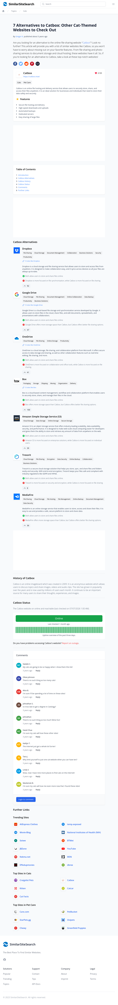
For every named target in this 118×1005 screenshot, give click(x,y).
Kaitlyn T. (26, 743)
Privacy (93, 973)
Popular (6, 973)
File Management (64, 499)
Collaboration (72, 253)
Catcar (70, 888)
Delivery (73, 383)
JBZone (23, 848)
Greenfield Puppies (76, 928)
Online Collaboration (74, 297)
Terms (93, 979)
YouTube (71, 848)
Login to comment (26, 799)
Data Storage (40, 421)
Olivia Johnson (29, 677)
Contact (35, 973)
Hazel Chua (27, 730)
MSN (69, 856)
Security (98, 253)
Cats (25, 11)
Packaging (27, 383)
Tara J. (25, 756)
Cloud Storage (39, 253)
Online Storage (52, 341)
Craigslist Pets (27, 880)
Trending (7, 979)
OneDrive (27, 336)
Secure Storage (66, 421)
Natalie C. (27, 664)
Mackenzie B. (28, 783)
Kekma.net (25, 856)
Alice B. (26, 690)
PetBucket (72, 911)
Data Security (62, 459)
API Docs (36, 984)
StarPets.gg (25, 920)
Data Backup (89, 297)
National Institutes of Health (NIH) (84, 832)
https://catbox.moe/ (31, 76)
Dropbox (27, 248)
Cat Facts (24, 896)
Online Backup (75, 459)
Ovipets (71, 920)
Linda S (26, 770)
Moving (52, 383)
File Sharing (27, 253)
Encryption (51, 459)
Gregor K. (19, 36)
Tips (34, 979)
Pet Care (27, 82)
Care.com (24, 911)
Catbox (86, 42)
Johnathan (27, 717)
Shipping (44, 383)
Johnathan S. (28, 703)
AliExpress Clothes (29, 824)
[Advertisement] (59, 143)
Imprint (64, 979)
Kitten (23, 888)
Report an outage (70, 643)
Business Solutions (86, 253)
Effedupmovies (27, 865)
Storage (36, 383)
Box (24, 379)
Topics (14, 11)
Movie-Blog (25, 832)
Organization (62, 383)
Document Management (55, 253)
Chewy (23, 928)
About (64, 973)
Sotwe (23, 840)
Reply (38, 670)
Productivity (27, 257)
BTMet (70, 840)
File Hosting (51, 499)
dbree (70, 865)
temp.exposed (74, 824)
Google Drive (29, 292)
